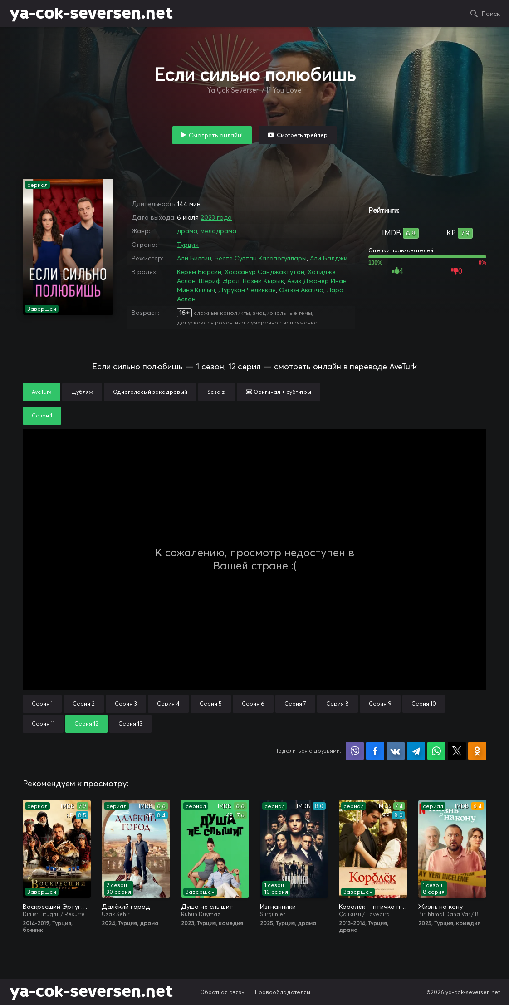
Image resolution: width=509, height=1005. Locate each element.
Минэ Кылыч (196, 290)
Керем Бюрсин (199, 272)
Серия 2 (84, 703)
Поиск (491, 14)
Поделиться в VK (396, 751)
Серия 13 (130, 723)
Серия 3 (126, 703)
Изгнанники (278, 906)
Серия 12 (86, 723)
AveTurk (41, 391)
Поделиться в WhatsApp (436, 751)
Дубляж (82, 391)
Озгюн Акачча (301, 290)
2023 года (216, 217)
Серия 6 (253, 703)
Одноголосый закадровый (150, 391)
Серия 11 (43, 723)
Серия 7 (295, 703)
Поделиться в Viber (355, 751)
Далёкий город (126, 906)
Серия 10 (423, 703)
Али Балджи (328, 258)
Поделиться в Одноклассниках (477, 751)
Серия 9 (380, 703)
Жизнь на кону (440, 906)
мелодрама (218, 231)
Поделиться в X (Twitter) (457, 751)
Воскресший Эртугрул (57, 906)
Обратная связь (222, 992)
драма (187, 231)
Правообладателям (282, 992)
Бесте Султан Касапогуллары (261, 258)
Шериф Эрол (219, 281)
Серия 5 (211, 703)
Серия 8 (337, 703)
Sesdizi (216, 391)
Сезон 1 (42, 415)
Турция (188, 244)
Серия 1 (42, 703)
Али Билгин (194, 258)
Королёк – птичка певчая (373, 906)
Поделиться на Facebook (375, 751)
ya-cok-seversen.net (91, 13)
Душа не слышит (207, 906)
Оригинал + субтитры (278, 391)
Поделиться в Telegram (416, 751)
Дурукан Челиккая (247, 290)
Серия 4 (168, 703)
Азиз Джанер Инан (317, 281)
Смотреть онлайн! (216, 135)
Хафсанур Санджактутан (264, 272)
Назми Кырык (263, 281)
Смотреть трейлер (302, 135)
